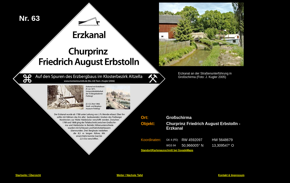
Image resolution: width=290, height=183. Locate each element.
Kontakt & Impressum (231, 175)
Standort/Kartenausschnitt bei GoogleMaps (167, 150)
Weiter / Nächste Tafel (130, 175)
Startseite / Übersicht (28, 175)
